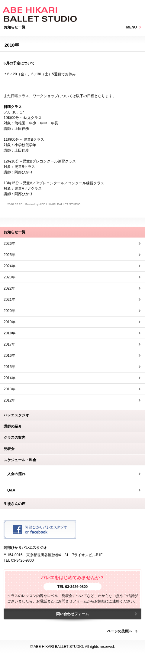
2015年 (9, 367)
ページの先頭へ (119, 631)
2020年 (9, 311)
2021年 (9, 299)
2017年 (9, 344)
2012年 (9, 400)
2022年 (9, 288)
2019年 (9, 322)
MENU (131, 27)
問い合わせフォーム (72, 614)
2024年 (9, 266)
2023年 (9, 277)
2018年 (9, 333)
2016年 (9, 355)
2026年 (9, 243)
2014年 (9, 378)
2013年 (9, 389)
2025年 (9, 255)
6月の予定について (19, 63)
